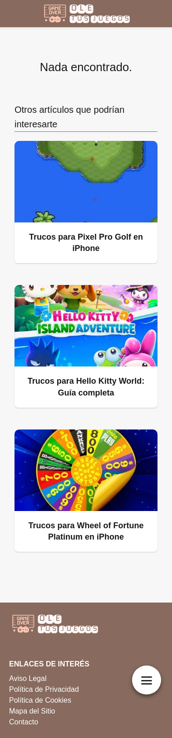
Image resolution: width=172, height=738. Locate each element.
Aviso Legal (27, 678)
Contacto (23, 722)
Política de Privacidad (44, 689)
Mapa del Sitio (32, 711)
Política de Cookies (40, 700)
